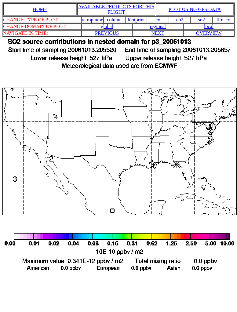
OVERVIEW (209, 33)
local (208, 26)
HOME (40, 9)
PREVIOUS (107, 33)
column (114, 19)
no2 (180, 19)
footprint (136, 19)
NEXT (158, 33)
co (158, 19)
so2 (201, 19)
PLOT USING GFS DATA (195, 9)
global (107, 26)
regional (158, 26)
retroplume (92, 19)
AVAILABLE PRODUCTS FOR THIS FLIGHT (116, 9)
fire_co (223, 19)
